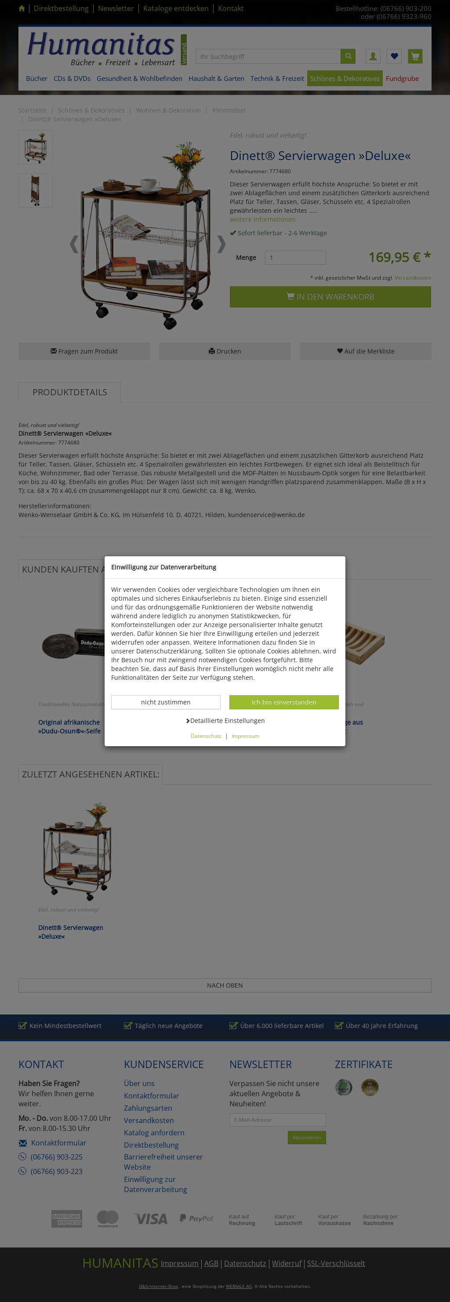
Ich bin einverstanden (283, 701)
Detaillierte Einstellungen (225, 720)
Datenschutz (206, 735)
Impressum (245, 735)
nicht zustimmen (170, 701)
